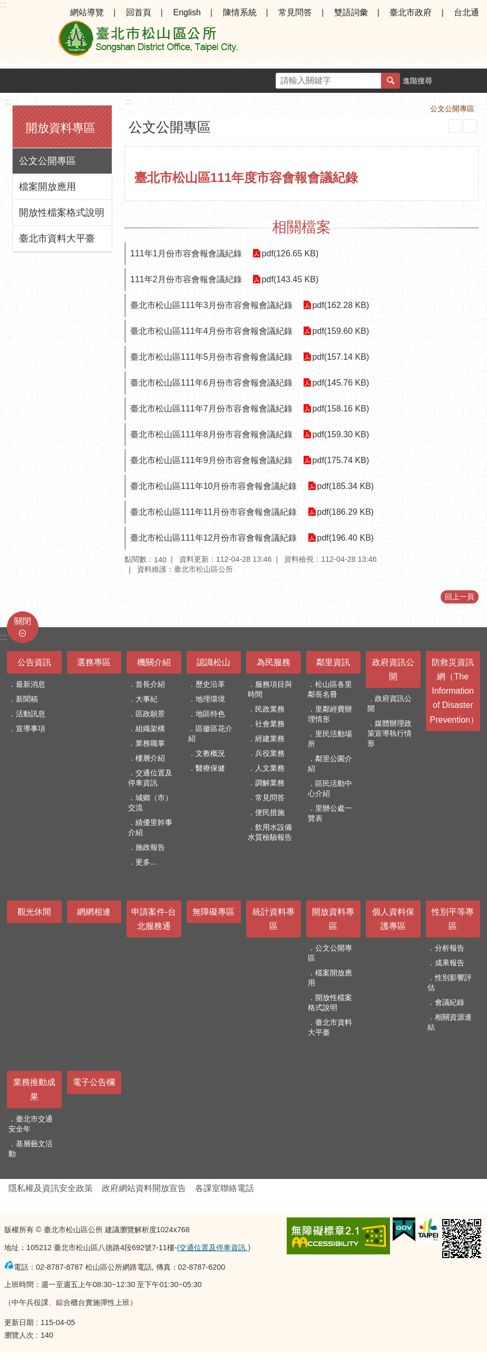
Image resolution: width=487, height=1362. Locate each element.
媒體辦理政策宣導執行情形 (389, 733)
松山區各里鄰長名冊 (330, 689)
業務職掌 (150, 743)
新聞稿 (27, 699)
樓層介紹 (150, 758)
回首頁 (138, 12)
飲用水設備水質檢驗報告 (270, 832)
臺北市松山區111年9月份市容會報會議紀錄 (211, 460)
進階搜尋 (417, 80)
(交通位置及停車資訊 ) (214, 1247)
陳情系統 (240, 12)
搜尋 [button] (390, 81)
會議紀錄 (449, 1002)
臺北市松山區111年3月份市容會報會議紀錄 (211, 305)
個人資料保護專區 (393, 919)
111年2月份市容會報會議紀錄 (186, 279)
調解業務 (270, 783)
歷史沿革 (210, 684)
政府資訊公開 (393, 669)
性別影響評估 (449, 982)
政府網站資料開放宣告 (144, 1188)
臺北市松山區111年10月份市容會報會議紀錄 (213, 486)
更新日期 (19, 1322)
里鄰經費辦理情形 (330, 714)
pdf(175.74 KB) (341, 460)
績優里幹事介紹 (150, 827)
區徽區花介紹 (210, 733)
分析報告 (449, 948)
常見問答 (295, 12)
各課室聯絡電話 (224, 1188)
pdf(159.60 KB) (341, 331)
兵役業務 (270, 753)
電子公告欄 (94, 1082)
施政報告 (150, 847)
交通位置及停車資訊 (150, 778)
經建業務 (270, 738)
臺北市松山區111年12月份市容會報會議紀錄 (213, 537)
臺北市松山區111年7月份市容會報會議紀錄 (211, 408)
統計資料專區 (273, 919)
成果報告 (449, 962)
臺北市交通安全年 (30, 1124)
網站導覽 (87, 12)
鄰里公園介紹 (330, 763)
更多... (146, 862)
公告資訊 (34, 662)
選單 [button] (21, 41)
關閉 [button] (22, 621)
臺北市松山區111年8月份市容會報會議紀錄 (211, 434)
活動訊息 (30, 713)
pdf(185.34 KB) (345, 486)
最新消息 (30, 684)
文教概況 (210, 753)
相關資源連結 (449, 1022)
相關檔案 (301, 227)
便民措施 (270, 812)
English (186, 12)
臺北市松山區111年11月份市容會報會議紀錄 (213, 511)
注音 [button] (470, 126)
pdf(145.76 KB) (341, 382)
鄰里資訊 (333, 662)
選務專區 (94, 662)
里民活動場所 (330, 739)
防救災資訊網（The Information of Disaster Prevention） (454, 691)
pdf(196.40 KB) (345, 537)
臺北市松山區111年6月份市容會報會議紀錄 (211, 382)
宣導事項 (30, 728)
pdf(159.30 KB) (341, 434)
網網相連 (94, 911)
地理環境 (210, 699)
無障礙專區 (213, 911)
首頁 (349, 108)
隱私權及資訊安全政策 (50, 1188)
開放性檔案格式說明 (61, 212)
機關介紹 (154, 662)
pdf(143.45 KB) (290, 279)
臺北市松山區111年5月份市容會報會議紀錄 (211, 356)
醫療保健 (210, 768)
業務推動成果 (34, 1089)
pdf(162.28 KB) (341, 305)
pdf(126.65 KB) (290, 253)
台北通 (466, 12)
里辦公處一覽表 (330, 813)
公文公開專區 (47, 161)
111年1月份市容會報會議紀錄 (186, 253)
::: (3, 4)
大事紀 (146, 699)
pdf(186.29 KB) (345, 511)
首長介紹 (150, 684)
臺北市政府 (410, 12)
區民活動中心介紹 (330, 788)
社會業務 (270, 724)
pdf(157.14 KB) (341, 356)
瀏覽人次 (19, 1335)
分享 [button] (475, 81)
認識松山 (213, 662)
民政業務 (270, 709)
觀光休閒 (34, 911)
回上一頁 (459, 596)
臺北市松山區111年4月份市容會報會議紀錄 (211, 331)
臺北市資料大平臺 (57, 238)
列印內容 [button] (455, 126)
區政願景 (150, 713)
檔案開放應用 (47, 186)
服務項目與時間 (270, 689)
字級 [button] (451, 81)
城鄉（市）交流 (150, 802)
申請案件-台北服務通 (153, 919)
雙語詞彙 (351, 12)
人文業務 (270, 768)
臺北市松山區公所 (147, 41)
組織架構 (150, 728)
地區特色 (210, 713)
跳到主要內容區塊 (5, 5)
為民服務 (273, 662)
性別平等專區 (453, 919)
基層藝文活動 (30, 1148)
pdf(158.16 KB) (341, 408)
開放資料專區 (60, 128)
